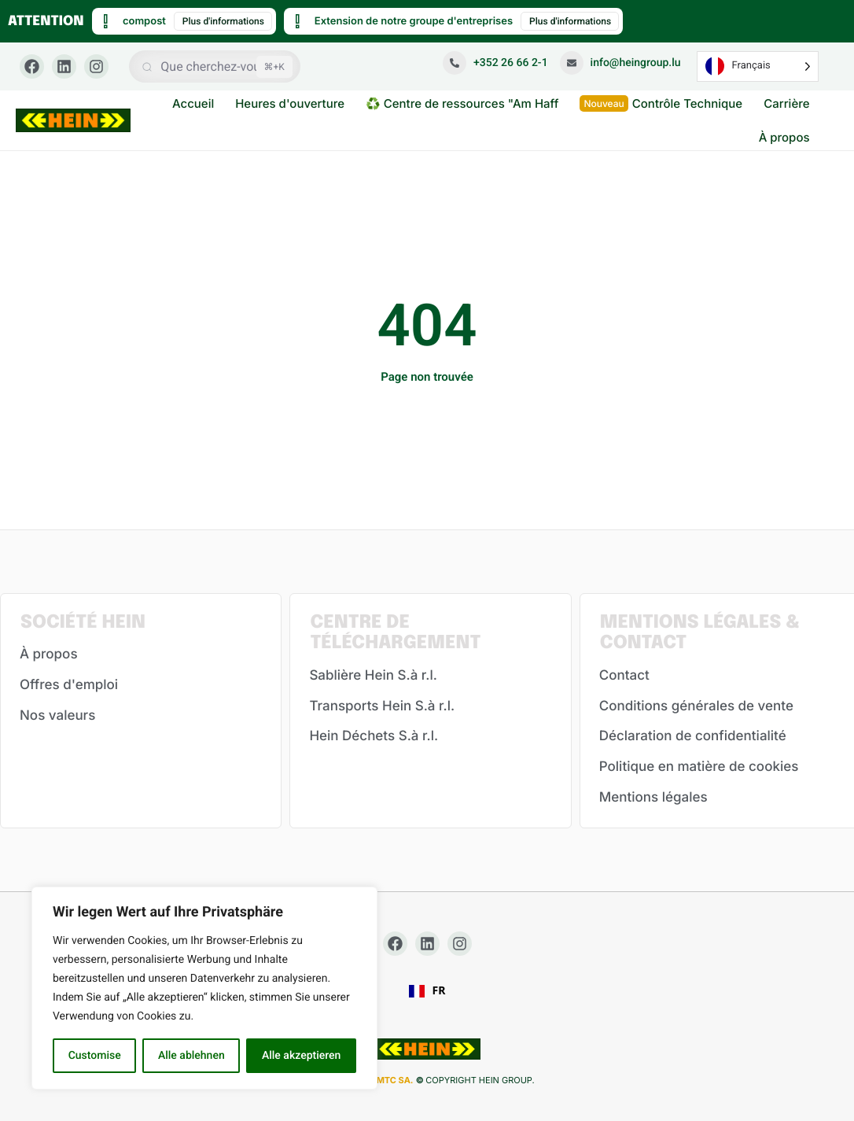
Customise (94, 1055)
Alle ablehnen (191, 1055)
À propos (784, 137)
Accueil (193, 103)
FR (427, 991)
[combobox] (427, 991)
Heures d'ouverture (289, 103)
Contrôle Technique (661, 103)
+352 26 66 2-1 (495, 63)
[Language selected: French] (758, 66)
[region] (204, 988)
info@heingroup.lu (620, 63)
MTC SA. (395, 1080)
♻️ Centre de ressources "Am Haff (462, 103)
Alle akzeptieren (301, 1055)
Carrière (786, 103)
